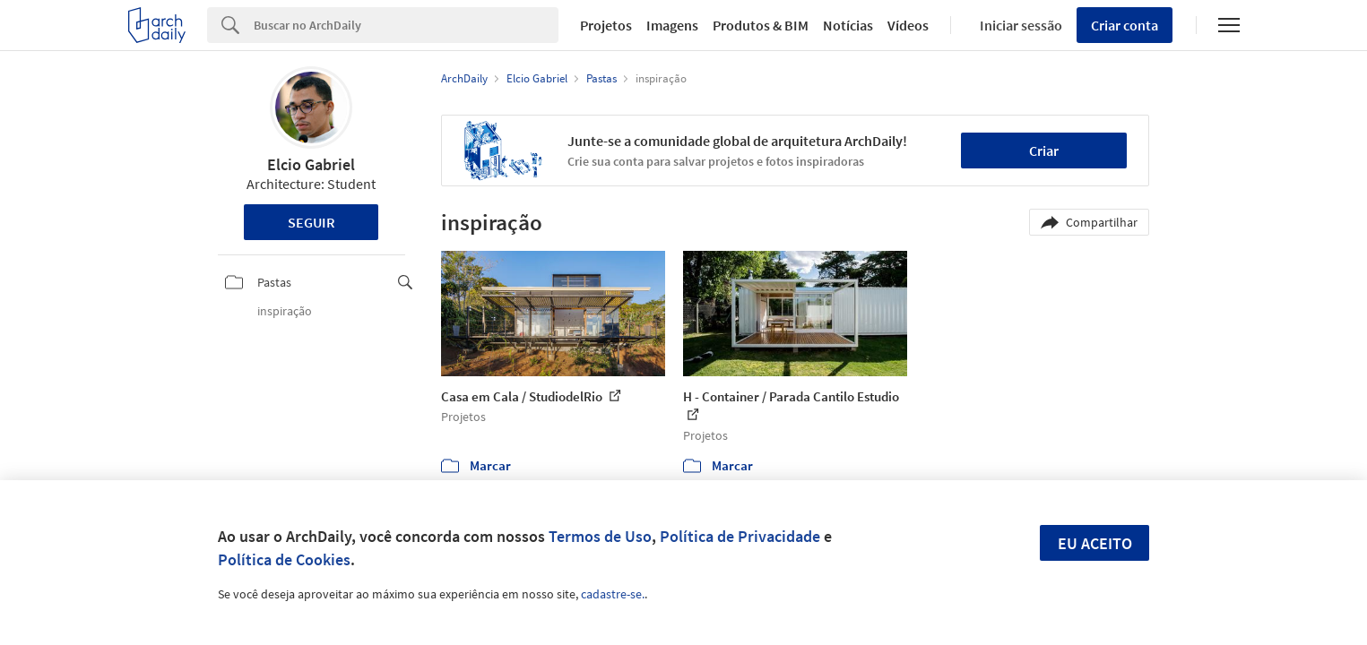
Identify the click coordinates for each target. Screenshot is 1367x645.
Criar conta (1124, 25)
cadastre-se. (613, 594)
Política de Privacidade (740, 536)
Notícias (848, 25)
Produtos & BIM (761, 25)
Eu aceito (1095, 543)
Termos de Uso (600, 536)
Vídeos (908, 25)
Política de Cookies (284, 559)
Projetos (606, 25)
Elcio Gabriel (311, 164)
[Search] (406, 25)
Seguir (311, 222)
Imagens (672, 25)
